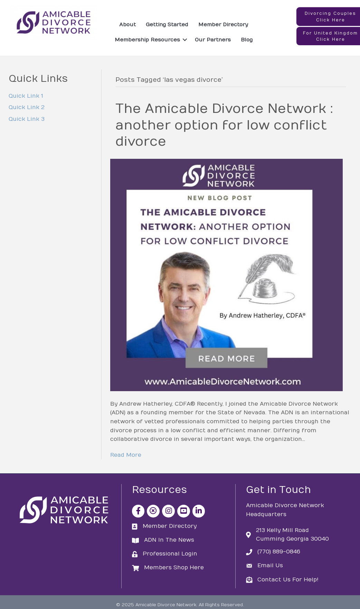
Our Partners (213, 40)
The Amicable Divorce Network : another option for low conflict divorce (224, 125)
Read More (125, 455)
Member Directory (223, 24)
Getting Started (167, 24)
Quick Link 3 (27, 119)
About (127, 24)
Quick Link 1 (26, 96)
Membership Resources (147, 40)
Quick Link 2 (27, 107)
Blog (247, 40)
